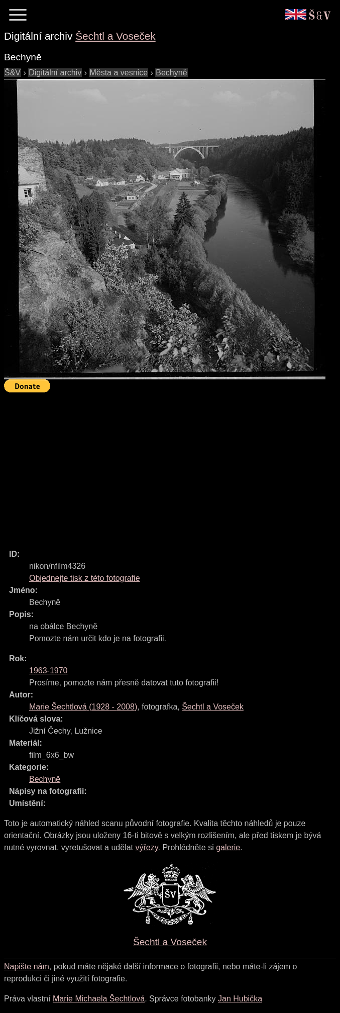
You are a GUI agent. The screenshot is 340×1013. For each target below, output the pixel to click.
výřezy (146, 847)
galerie (228, 847)
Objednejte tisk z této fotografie (84, 578)
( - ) (83, 706)
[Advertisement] (172, 466)
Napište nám (26, 966)
